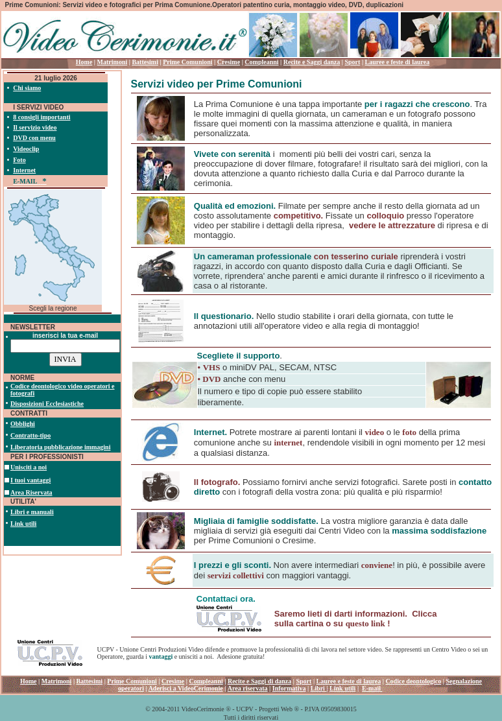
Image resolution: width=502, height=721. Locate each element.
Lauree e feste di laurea (397, 61)
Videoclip (26, 148)
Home (84, 61)
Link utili (23, 523)
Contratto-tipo (30, 435)
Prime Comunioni (187, 61)
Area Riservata (31, 492)
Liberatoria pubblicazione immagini (60, 447)
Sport (352, 61)
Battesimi (145, 61)
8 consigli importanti (41, 117)
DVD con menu (34, 137)
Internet (24, 170)
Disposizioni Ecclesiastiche (47, 403)
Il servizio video (34, 127)
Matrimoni (112, 61)
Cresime (228, 61)
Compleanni (261, 61)
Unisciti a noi (28, 467)
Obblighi (22, 423)
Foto (19, 159)
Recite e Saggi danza (312, 61)
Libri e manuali (32, 511)
